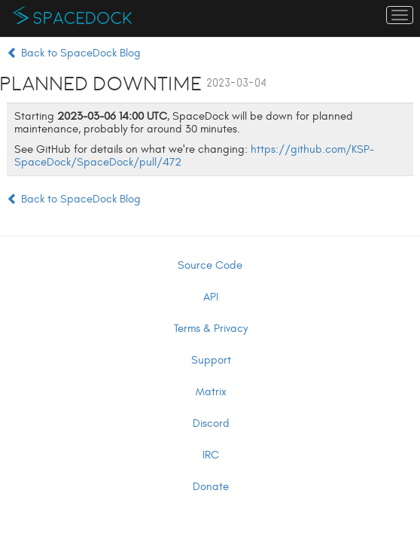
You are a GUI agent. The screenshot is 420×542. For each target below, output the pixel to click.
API (210, 297)
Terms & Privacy (211, 328)
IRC (210, 455)
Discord (211, 423)
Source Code (210, 265)
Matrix (211, 391)
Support (211, 360)
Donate (211, 486)
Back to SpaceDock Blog (74, 53)
